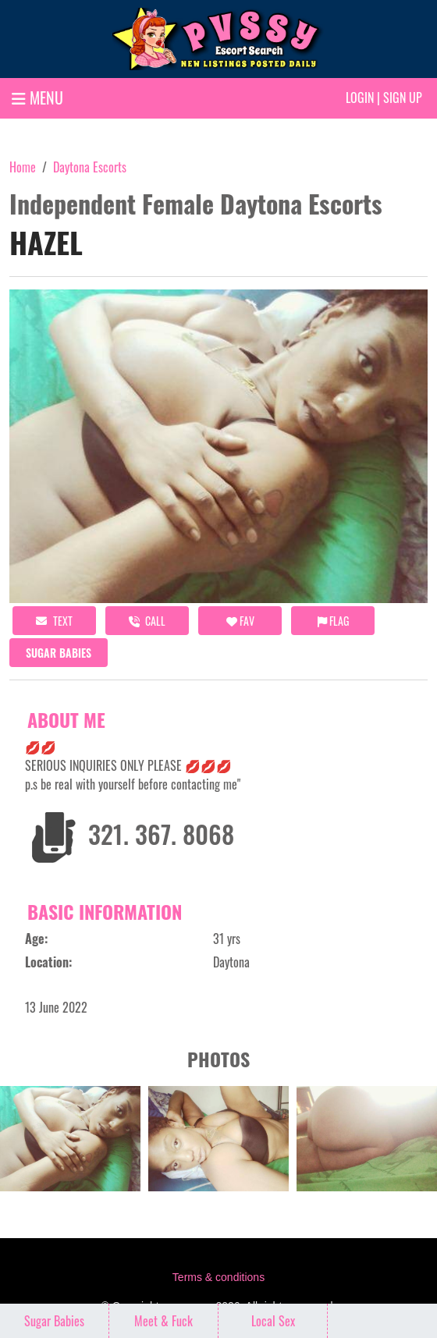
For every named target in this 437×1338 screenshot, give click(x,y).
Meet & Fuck (163, 1320)
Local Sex (273, 1320)
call (147, 620)
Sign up (402, 97)
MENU (37, 97)
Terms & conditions (218, 1277)
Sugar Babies (58, 652)
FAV (240, 620)
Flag (333, 620)
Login (360, 97)
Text (54, 620)
